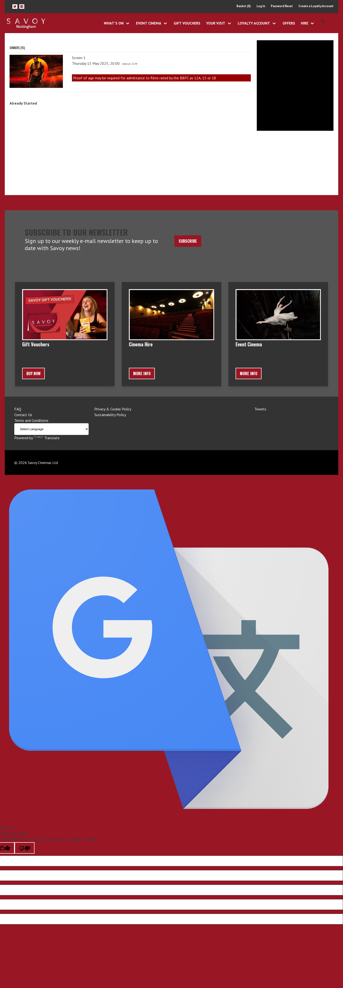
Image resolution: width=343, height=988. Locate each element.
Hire (304, 23)
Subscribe (188, 241)
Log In (261, 6)
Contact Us (23, 414)
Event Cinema (148, 23)
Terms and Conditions (31, 420)
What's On (114, 23)
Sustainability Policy (110, 414)
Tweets (260, 409)
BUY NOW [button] (33, 373)
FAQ (17, 409)
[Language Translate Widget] (51, 429)
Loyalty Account (254, 23)
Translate (47, 437)
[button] (14, 6)
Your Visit (215, 23)
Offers (288, 23)
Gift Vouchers (187, 23)
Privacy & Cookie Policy (112, 409)
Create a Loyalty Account (315, 6)
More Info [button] (142, 373)
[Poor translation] (25, 848)
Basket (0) (244, 6)
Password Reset (282, 6)
